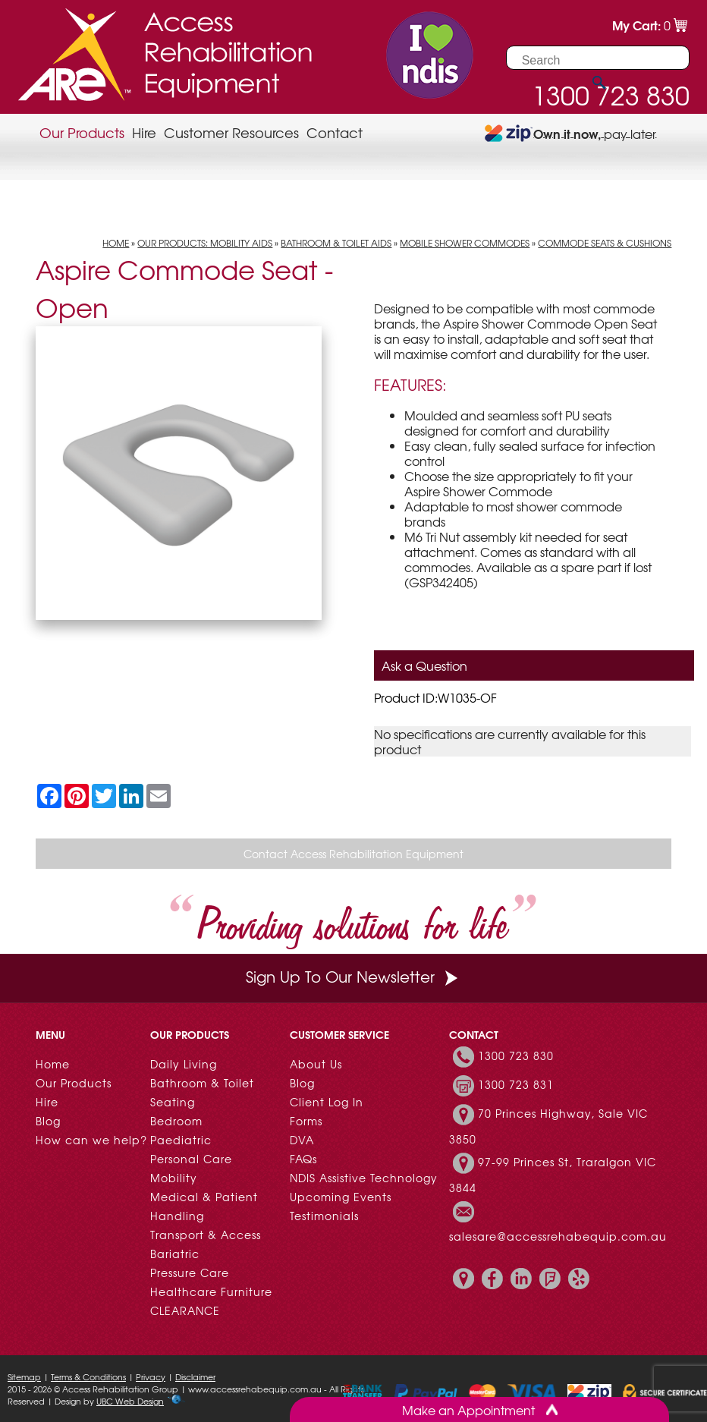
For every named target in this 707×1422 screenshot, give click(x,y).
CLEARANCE (185, 1310)
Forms (306, 1120)
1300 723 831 (516, 1084)
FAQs (303, 1158)
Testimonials (324, 1215)
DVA (302, 1139)
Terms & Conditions (88, 1376)
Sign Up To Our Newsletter (353, 976)
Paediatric (181, 1139)
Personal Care (191, 1158)
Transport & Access (205, 1234)
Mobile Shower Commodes (464, 243)
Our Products (81, 132)
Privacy (150, 1376)
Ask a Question (424, 665)
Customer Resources (231, 132)
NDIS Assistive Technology (364, 1177)
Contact (334, 132)
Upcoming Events (340, 1196)
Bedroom (176, 1120)
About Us (316, 1063)
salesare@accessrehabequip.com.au (558, 1236)
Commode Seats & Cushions (604, 243)
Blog (48, 1120)
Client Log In (326, 1101)
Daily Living (183, 1063)
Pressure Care (189, 1272)
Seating (172, 1101)
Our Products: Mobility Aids (204, 243)
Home (115, 243)
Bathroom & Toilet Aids (336, 243)
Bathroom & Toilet (202, 1082)
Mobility (173, 1177)
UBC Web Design (130, 1401)
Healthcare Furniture (211, 1291)
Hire (144, 132)
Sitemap (24, 1376)
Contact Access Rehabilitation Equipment (353, 853)
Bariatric (175, 1253)
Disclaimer (195, 1376)
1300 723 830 (516, 1055)
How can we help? (91, 1139)
